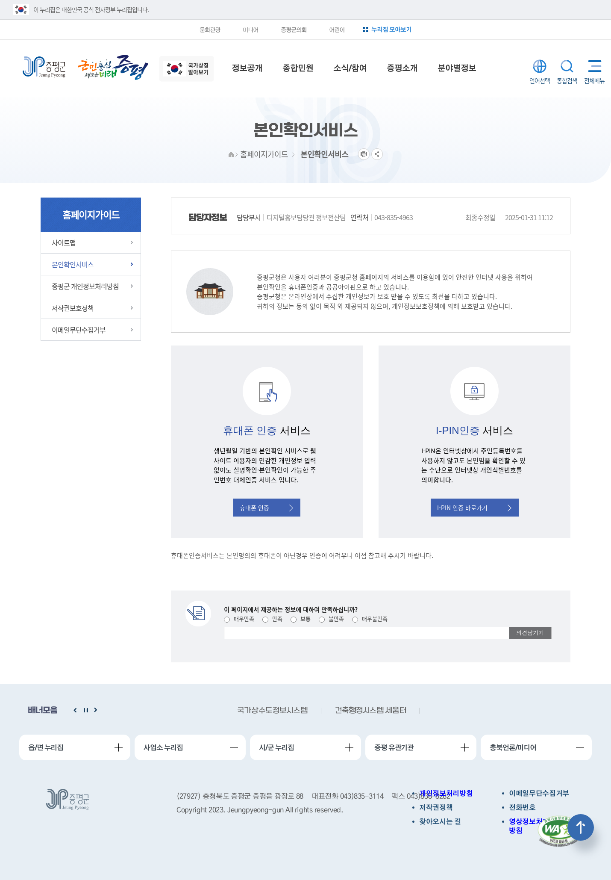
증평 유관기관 (394, 747)
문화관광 (210, 29)
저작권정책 (435, 807)
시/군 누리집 (276, 747)
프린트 (364, 154)
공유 (377, 154)
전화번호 (522, 807)
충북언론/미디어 (513, 747)
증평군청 (44, 67)
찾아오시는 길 (440, 821)
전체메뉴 (593, 66)
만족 (272, 618)
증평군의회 (293, 29)
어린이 (336, 29)
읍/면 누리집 (45, 747)
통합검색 (567, 66)
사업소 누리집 (163, 747)
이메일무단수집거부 (539, 793)
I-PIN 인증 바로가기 (474, 507)
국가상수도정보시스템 (272, 710)
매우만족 (239, 618)
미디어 (250, 29)
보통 (301, 618)
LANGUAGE (539, 66)
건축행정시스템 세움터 (370, 710)
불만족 (331, 618)
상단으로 (580, 827)
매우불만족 (370, 618)
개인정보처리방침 (446, 793)
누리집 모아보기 (391, 29)
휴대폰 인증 (266, 507)
